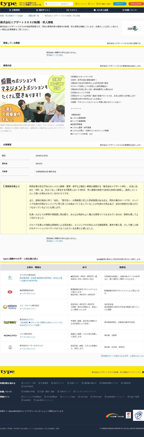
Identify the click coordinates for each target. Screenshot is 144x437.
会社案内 (3, 428)
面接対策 (127, 383)
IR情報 (10, 428)
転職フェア (74, 383)
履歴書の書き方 (90, 383)
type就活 (27, 400)
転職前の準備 (29, 392)
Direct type (97, 397)
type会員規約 (38, 428)
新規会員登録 (136, 4)
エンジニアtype (69, 397)
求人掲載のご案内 (104, 4)
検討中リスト (59, 383)
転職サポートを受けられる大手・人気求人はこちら (123, 356)
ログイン (119, 4)
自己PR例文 (29, 386)
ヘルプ (92, 4)
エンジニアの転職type (33, 397)
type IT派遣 (134, 397)
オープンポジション (28, 293)
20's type (84, 397)
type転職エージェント (116, 397)
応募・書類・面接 (47, 392)
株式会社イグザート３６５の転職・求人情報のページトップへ (116, 372)
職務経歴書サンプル (110, 383)
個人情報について (27, 428)
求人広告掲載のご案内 (52, 428)
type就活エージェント (45, 400)
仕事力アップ (65, 392)
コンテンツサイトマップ (85, 392)
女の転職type (52, 397)
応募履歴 (44, 383)
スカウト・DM (30, 383)
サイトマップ (82, 4)
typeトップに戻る (56, 55)
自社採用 (17, 428)
